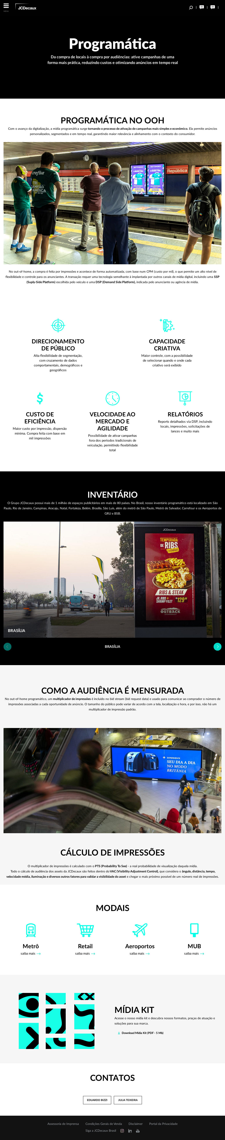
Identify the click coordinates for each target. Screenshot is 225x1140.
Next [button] (217, 647)
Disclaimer (136, 1124)
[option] (112, 580)
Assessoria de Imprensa (63, 1124)
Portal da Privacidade (163, 1124)
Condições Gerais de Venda (103, 1124)
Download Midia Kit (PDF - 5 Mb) (142, 1033)
